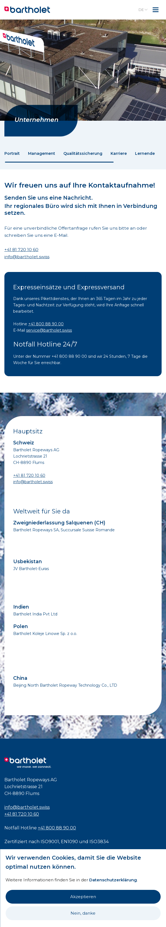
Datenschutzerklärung (113, 879)
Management (41, 153)
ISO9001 (50, 841)
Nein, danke (83, 913)
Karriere (119, 153)
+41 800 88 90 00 (46, 323)
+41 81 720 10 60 (21, 249)
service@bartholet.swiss (49, 330)
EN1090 (69, 841)
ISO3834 (99, 841)
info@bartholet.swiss (26, 256)
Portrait (12, 153)
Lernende (145, 153)
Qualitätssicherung (82, 153)
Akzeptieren (83, 896)
